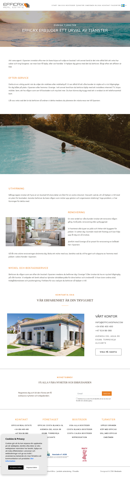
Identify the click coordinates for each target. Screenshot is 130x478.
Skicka (106, 393)
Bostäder (70, 5)
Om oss (61, 5)
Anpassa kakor (31, 467)
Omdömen (90, 5)
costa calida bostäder (79, 433)
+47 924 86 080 (103, 330)
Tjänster (80, 5)
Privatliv (76, 471)
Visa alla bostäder (79, 425)
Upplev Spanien (108, 425)
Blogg (98, 5)
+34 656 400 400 (104, 326)
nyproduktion (79, 437)
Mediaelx (117, 471)
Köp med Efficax (108, 429)
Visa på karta (108, 352)
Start (54, 5)
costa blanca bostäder (79, 429)
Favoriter (116, 5)
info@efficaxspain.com (109, 322)
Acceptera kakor (16, 467)
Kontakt (106, 5)
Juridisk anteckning (64, 471)
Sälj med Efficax (108, 433)
